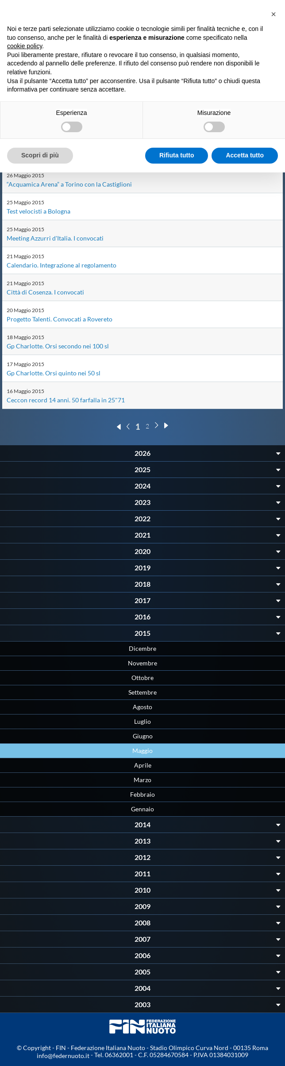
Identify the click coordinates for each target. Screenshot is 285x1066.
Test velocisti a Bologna (38, 211)
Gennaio (142, 809)
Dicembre (142, 648)
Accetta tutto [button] (245, 155)
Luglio (142, 721)
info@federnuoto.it (63, 1055)
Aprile (142, 765)
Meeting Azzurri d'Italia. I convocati (55, 238)
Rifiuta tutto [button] (176, 155)
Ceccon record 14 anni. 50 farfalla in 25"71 (66, 400)
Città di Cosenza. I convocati (45, 292)
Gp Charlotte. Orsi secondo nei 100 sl (58, 346)
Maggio (142, 750)
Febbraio (142, 794)
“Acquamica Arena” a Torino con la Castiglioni (69, 184)
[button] (273, 14)
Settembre (142, 692)
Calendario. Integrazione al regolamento (61, 265)
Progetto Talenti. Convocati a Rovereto (59, 319)
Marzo (142, 779)
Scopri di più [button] (40, 155)
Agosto (142, 707)
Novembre (142, 663)
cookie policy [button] (24, 46)
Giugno (143, 736)
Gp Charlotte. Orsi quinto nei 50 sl (53, 373)
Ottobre (142, 677)
